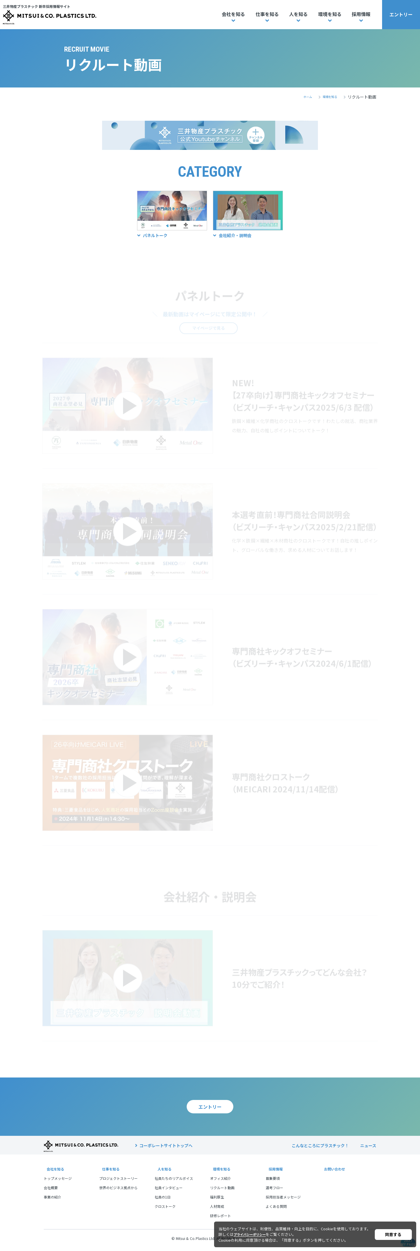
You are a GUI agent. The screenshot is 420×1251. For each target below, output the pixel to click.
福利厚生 (217, 1200)
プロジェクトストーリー (118, 1181)
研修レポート (220, 1219)
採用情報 (361, 13)
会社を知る (233, 13)
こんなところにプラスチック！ (320, 1149)
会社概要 (51, 1191)
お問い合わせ (333, 1172)
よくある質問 (276, 1209)
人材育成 (217, 1209)
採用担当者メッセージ (283, 1200)
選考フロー (274, 1191)
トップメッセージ (58, 1181)
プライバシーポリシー (253, 1234)
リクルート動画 (222, 1191)
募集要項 (273, 1181)
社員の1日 (163, 1200)
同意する (393, 1234)
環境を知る (330, 13)
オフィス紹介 (220, 1181)
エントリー (401, 14)
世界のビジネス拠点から (118, 1191)
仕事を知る (267, 13)
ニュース (368, 1149)
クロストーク (165, 1209)
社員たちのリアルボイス (174, 1181)
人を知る (298, 13)
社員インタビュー (169, 1191)
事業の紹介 (52, 1200)
